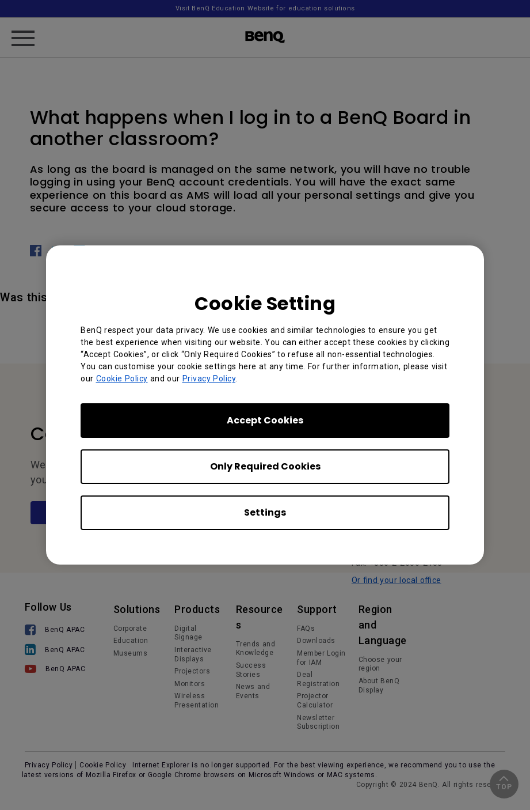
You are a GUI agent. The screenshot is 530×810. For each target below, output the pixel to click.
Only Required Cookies (265, 466)
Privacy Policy (209, 378)
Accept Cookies (265, 420)
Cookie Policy (122, 378)
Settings (265, 512)
